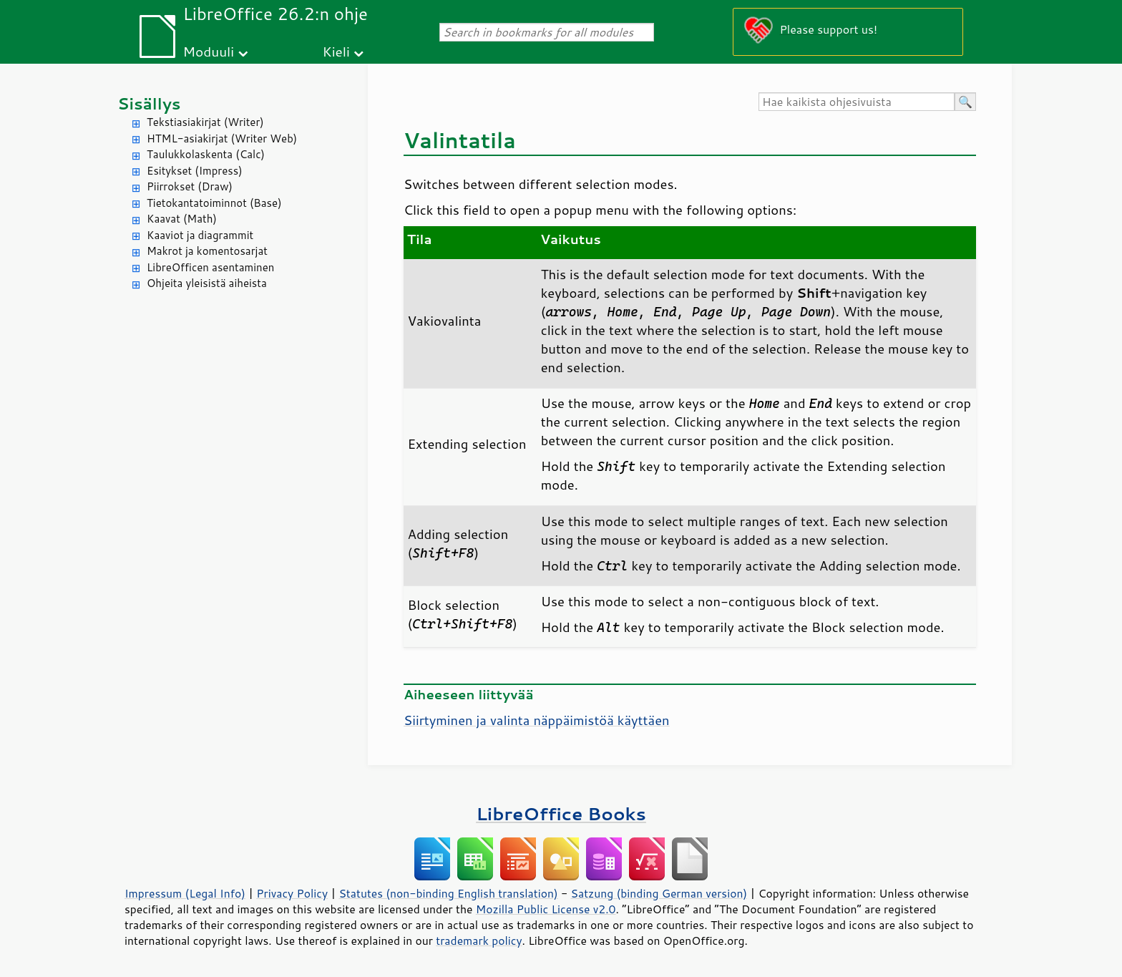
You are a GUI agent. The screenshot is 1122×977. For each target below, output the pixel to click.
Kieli (336, 51)
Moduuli (208, 51)
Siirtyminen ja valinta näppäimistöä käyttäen (537, 720)
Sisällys (149, 103)
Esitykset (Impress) (195, 170)
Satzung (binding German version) (659, 893)
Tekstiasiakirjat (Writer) (205, 122)
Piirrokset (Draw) (190, 186)
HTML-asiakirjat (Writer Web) (222, 138)
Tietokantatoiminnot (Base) (214, 202)
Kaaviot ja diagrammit (200, 235)
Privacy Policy (292, 893)
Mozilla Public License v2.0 (546, 909)
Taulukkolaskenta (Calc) (206, 154)
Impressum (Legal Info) (185, 893)
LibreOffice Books (561, 813)
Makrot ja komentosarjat (207, 250)
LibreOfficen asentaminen (210, 267)
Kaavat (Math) (182, 218)
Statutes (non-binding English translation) (447, 893)
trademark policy (479, 940)
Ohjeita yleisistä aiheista (207, 283)
